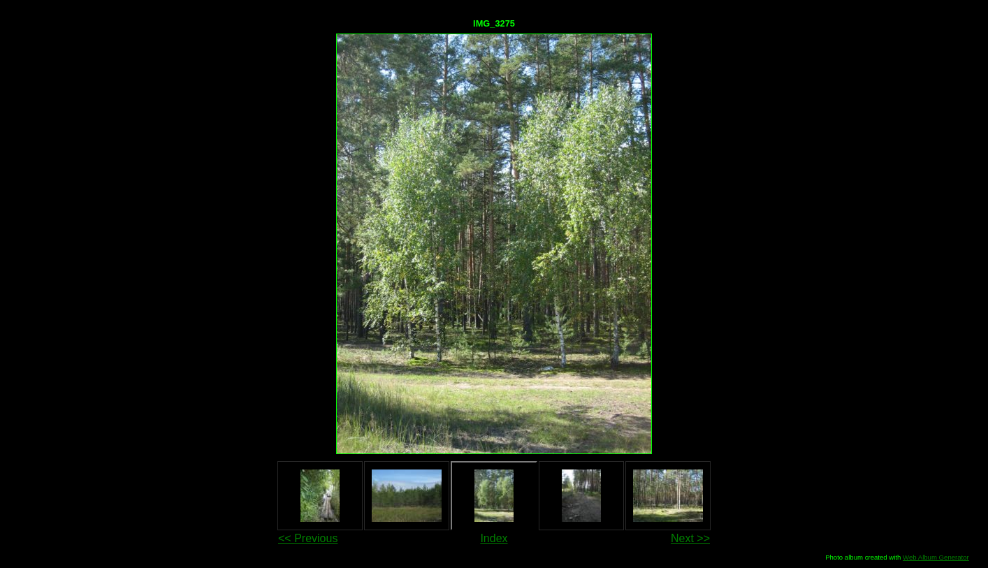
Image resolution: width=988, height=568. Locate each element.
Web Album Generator (936, 557)
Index (493, 538)
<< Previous (307, 538)
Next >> (690, 538)
